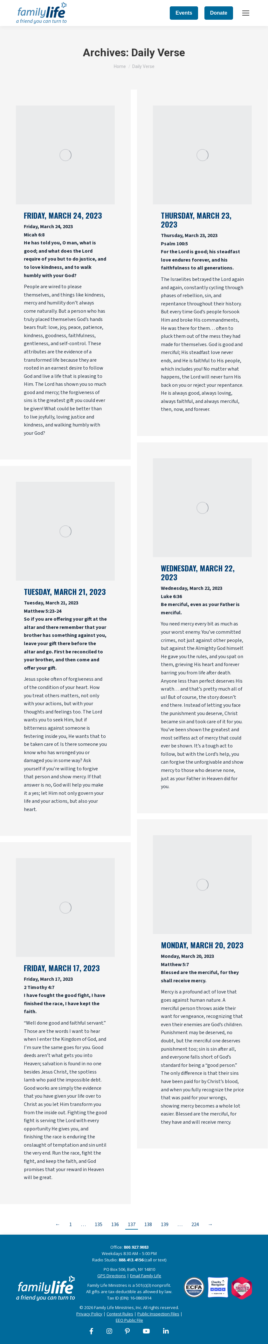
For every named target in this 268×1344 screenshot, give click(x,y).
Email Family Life (145, 1276)
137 (131, 1224)
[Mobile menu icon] (245, 13)
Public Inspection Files (158, 1314)
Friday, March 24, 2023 (63, 215)
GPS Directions (111, 1276)
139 (164, 1224)
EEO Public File (129, 1320)
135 (98, 1224)
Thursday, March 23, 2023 (196, 219)
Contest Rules (120, 1314)
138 (148, 1224)
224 (195, 1224)
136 (115, 1224)
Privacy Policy (89, 1314)
